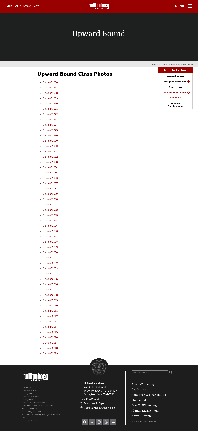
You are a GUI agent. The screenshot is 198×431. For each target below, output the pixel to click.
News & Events (141, 416)
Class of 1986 (50, 178)
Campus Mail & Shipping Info (100, 407)
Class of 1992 (50, 210)
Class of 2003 (50, 268)
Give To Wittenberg (144, 405)
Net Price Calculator (30, 397)
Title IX (25, 417)
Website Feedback (29, 409)
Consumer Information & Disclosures (37, 406)
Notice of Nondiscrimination (33, 403)
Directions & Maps (29, 391)
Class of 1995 (50, 225)
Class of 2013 (50, 321)
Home (154, 64)
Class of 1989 (50, 194)
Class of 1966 (50, 82)
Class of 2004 (50, 273)
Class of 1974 (50, 125)
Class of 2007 (50, 289)
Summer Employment (175, 105)
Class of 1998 (50, 241)
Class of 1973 (50, 119)
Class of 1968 (50, 93)
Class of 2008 (50, 295)
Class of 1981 (50, 151)
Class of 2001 (50, 257)
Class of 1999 (50, 247)
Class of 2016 (50, 337)
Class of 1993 (50, 215)
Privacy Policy (27, 400)
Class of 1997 (50, 236)
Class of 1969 (50, 98)
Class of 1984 (50, 167)
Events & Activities (175, 92)
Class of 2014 (50, 326)
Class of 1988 (50, 188)
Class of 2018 (50, 348)
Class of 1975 (50, 130)
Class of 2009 (50, 300)
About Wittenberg (143, 384)
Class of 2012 (50, 316)
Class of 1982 (50, 156)
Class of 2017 (50, 342)
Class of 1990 (50, 199)
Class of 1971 (50, 109)
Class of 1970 (50, 103)
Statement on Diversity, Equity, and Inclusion (41, 415)
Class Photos (175, 97)
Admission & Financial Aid (149, 394)
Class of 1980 (50, 146)
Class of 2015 (50, 332)
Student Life (139, 400)
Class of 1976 (50, 135)
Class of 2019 (50, 353)
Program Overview (175, 81)
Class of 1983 (50, 162)
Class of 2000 (50, 252)
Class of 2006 (50, 284)
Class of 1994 (50, 220)
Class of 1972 (50, 114)
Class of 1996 (50, 231)
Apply (18, 6)
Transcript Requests (30, 420)
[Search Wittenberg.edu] (150, 372)
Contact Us (26, 388)
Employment (27, 394)
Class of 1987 (50, 183)
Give (36, 6)
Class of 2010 (50, 305)
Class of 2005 (50, 279)
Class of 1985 (50, 172)
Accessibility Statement (31, 412)
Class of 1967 (50, 87)
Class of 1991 (50, 204)
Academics (163, 64)
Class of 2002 (50, 263)
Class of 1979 (50, 140)
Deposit (27, 6)
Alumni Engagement (145, 410)
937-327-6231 (91, 399)
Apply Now (175, 87)
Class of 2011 (50, 310)
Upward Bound (175, 76)
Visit (9, 6)
